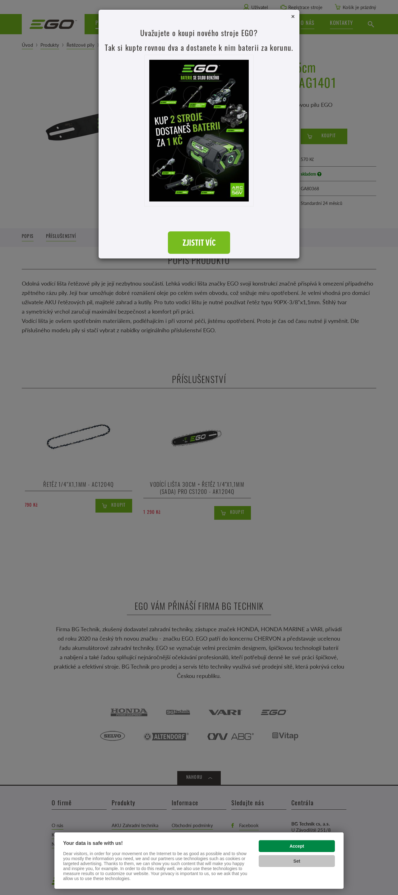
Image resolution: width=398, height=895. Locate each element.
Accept (296, 846)
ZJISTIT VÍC (199, 242)
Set (297, 861)
